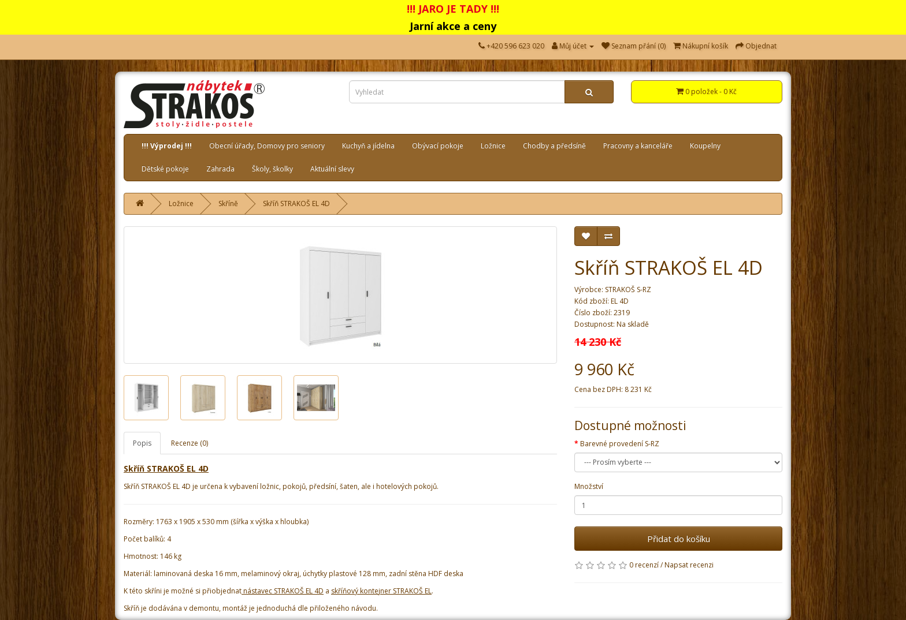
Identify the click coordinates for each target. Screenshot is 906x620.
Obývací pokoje (437, 146)
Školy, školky (272, 169)
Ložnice (493, 146)
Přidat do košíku (678, 538)
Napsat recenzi (689, 565)
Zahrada (220, 169)
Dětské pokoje (165, 169)
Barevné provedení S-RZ (619, 444)
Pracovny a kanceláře (638, 146)
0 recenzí (644, 565)
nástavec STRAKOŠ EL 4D (283, 591)
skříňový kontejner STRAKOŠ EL (381, 591)
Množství (588, 486)
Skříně (228, 203)
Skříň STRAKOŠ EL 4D (296, 203)
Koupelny (705, 146)
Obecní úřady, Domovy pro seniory (267, 146)
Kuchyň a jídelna (368, 146)
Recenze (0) (189, 443)
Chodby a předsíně (554, 146)
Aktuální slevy (332, 169)
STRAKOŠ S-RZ (628, 289)
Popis (142, 443)
